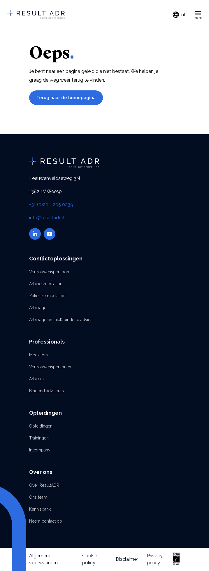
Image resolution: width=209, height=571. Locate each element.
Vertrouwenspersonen (50, 367)
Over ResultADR (44, 485)
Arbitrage (37, 307)
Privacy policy (155, 559)
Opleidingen (40, 426)
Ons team (38, 497)
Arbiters (36, 378)
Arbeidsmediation (45, 283)
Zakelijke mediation (47, 295)
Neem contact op (45, 521)
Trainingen (39, 438)
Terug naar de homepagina (66, 97)
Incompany (39, 450)
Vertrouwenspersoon (49, 271)
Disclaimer (127, 559)
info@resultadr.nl (46, 217)
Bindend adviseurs (46, 390)
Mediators (38, 355)
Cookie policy (89, 559)
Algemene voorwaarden (43, 559)
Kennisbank (40, 509)
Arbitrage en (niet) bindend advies (60, 319)
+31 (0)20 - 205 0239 (51, 204)
